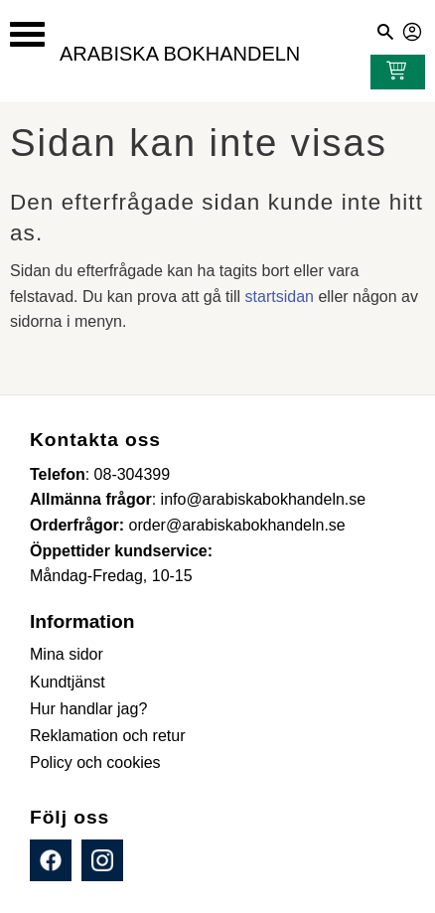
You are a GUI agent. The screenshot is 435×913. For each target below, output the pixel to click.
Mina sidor (413, 29)
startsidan (279, 296)
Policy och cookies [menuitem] (95, 762)
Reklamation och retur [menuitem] (108, 735)
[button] (27, 34)
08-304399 (132, 474)
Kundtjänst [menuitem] (67, 682)
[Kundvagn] (392, 72)
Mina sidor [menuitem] (66, 654)
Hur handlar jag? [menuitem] (88, 708)
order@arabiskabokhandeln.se (237, 525)
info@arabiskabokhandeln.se (263, 499)
